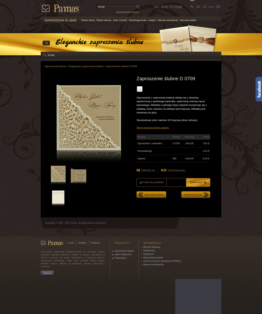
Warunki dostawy (151, 247)
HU (211, 7)
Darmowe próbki (188, 20)
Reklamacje (149, 250)
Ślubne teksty (88, 20)
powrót (46, 43)
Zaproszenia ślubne (55, 66)
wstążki (152, 20)
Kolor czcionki (120, 20)
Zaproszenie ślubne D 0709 (121, 66)
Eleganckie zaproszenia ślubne (86, 66)
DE (218, 7)
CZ (204, 7)
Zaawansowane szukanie (127, 12)
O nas (71, 243)
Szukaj (51, 55)
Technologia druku (137, 20)
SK (198, 7)
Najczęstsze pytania (153, 257)
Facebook (95, 243)
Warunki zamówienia (168, 20)
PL (192, 7)
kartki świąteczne (123, 254)
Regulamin (148, 254)
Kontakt (82, 243)
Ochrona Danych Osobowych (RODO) (162, 261)
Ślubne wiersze (103, 20)
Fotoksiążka (120, 258)
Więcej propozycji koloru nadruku (153, 127)
